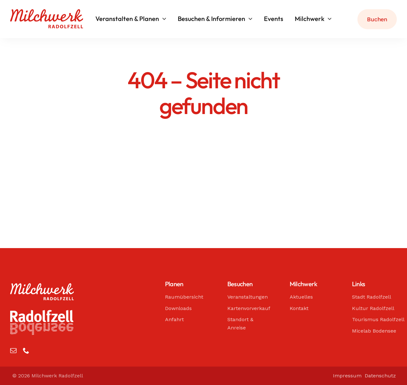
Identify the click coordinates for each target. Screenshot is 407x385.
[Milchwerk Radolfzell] (46, 12)
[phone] (26, 351)
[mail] (13, 351)
